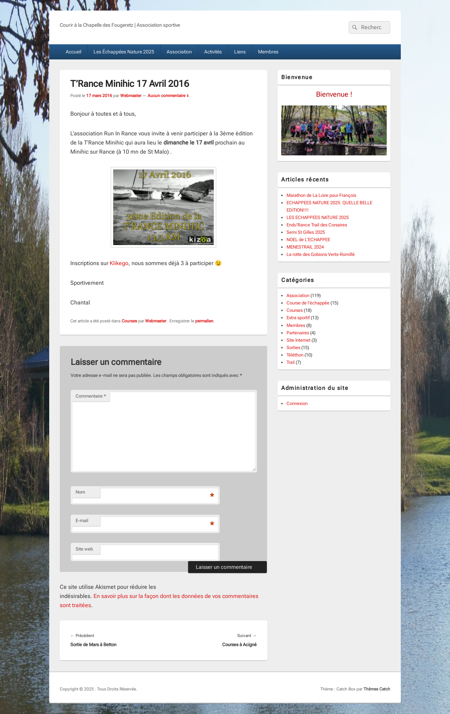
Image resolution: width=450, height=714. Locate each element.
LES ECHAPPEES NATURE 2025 (318, 217)
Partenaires (298, 332)
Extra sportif (298, 317)
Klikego (119, 263)
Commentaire (91, 396)
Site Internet (298, 340)
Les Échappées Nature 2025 (124, 51)
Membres (268, 51)
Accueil (73, 51)
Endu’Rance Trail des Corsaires (317, 224)
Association (179, 51)
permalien (204, 321)
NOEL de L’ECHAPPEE (308, 239)
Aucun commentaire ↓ (168, 95)
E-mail (82, 520)
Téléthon (295, 355)
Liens (240, 51)
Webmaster (130, 95)
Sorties (293, 347)
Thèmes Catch (377, 689)
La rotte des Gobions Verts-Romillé (321, 254)
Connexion (297, 403)
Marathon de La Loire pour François (321, 195)
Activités (213, 51)
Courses (129, 321)
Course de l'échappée (308, 302)
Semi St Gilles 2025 (306, 232)
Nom (80, 492)
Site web (84, 549)
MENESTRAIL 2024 (305, 247)
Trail (291, 362)
